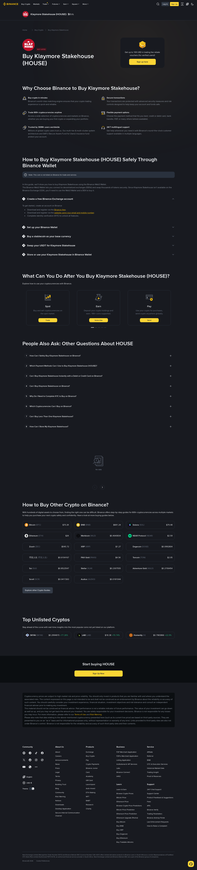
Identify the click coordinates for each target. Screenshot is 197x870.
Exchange (90, 752)
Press (57, 768)
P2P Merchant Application (126, 752)
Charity (88, 809)
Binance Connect (123, 772)
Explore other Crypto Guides (37, 590)
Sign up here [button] (142, 61)
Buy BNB (120, 826)
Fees (149, 801)
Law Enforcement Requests (158, 822)
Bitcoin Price (121, 797)
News (57, 764)
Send (149, 320)
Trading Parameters (154, 814)
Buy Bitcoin (120, 822)
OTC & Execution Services (157, 764)
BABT (88, 800)
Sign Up (174, 4)
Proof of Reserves (154, 776)
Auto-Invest (90, 788)
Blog (57, 788)
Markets (36, 4)
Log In (165, 4)
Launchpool (90, 784)
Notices (58, 800)
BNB (149, 760)
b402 (118, 776)
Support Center (153, 793)
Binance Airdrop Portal (156, 818)
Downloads (59, 804)
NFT (87, 796)
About (57, 752)
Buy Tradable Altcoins (124, 842)
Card (88, 772)
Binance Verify (152, 810)
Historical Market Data (155, 768)
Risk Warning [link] (96, 714)
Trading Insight (153, 772)
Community (59, 792)
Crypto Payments (92, 764)
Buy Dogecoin (122, 834)
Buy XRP (119, 830)
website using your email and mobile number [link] (74, 212)
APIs (148, 805)
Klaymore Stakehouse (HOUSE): (49, 14)
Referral (150, 756)
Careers (58, 756)
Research (89, 804)
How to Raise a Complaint (157, 826)
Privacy (58, 780)
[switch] (31, 788)
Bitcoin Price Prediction (125, 810)
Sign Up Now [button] (98, 673)
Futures (56, 4)
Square (76, 4)
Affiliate (150, 752)
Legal (57, 772)
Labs (118, 768)
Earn (66, 4)
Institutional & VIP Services (126, 764)
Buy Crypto (25, 4)
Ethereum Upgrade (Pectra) (127, 818)
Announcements (61, 760)
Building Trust (60, 784)
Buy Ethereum (122, 838)
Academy (89, 776)
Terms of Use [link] (80, 714)
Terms (57, 776)
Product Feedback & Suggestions (160, 797)
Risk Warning (60, 796)
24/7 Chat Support (154, 789)
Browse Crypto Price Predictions (129, 805)
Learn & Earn (121, 789)
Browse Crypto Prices (124, 793)
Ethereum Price (122, 801)
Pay (87, 760)
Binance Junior (92, 768)
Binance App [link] (60, 209)
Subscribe (98, 320)
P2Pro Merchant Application (127, 756)
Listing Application (123, 760)
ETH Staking (90, 792)
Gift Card (89, 780)
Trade (48, 320)
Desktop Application (63, 809)
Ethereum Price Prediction (126, 814)
